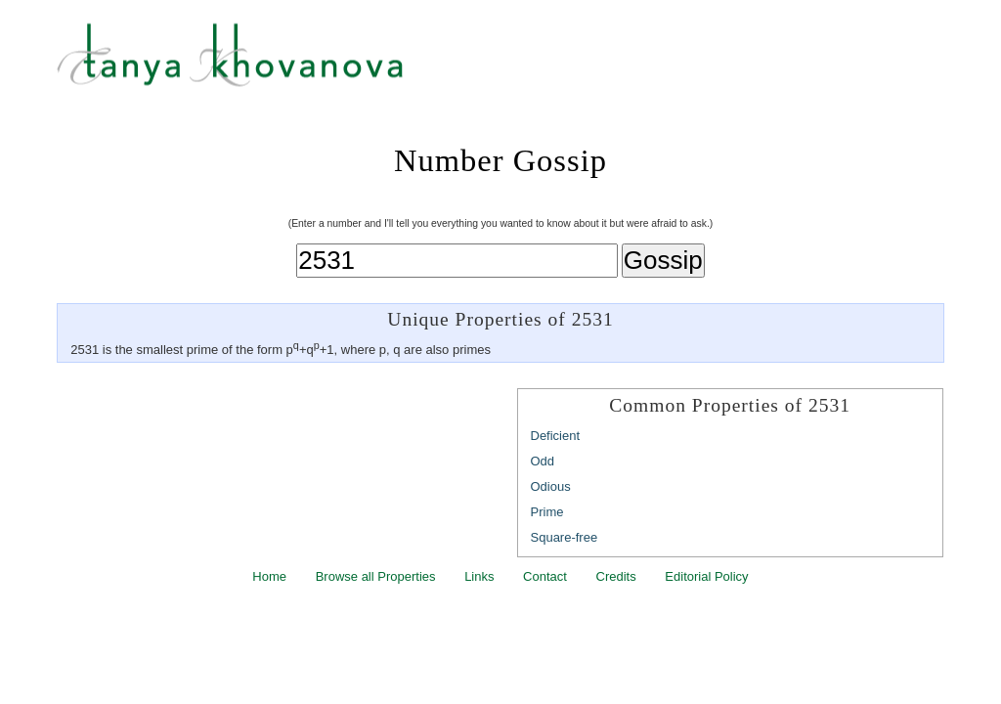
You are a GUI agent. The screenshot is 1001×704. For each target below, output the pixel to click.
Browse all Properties (376, 576)
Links (479, 576)
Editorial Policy (706, 576)
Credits (616, 576)
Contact (545, 576)
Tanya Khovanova (525, 64)
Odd (543, 461)
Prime (547, 512)
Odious (551, 486)
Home (269, 576)
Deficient (556, 435)
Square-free (564, 537)
